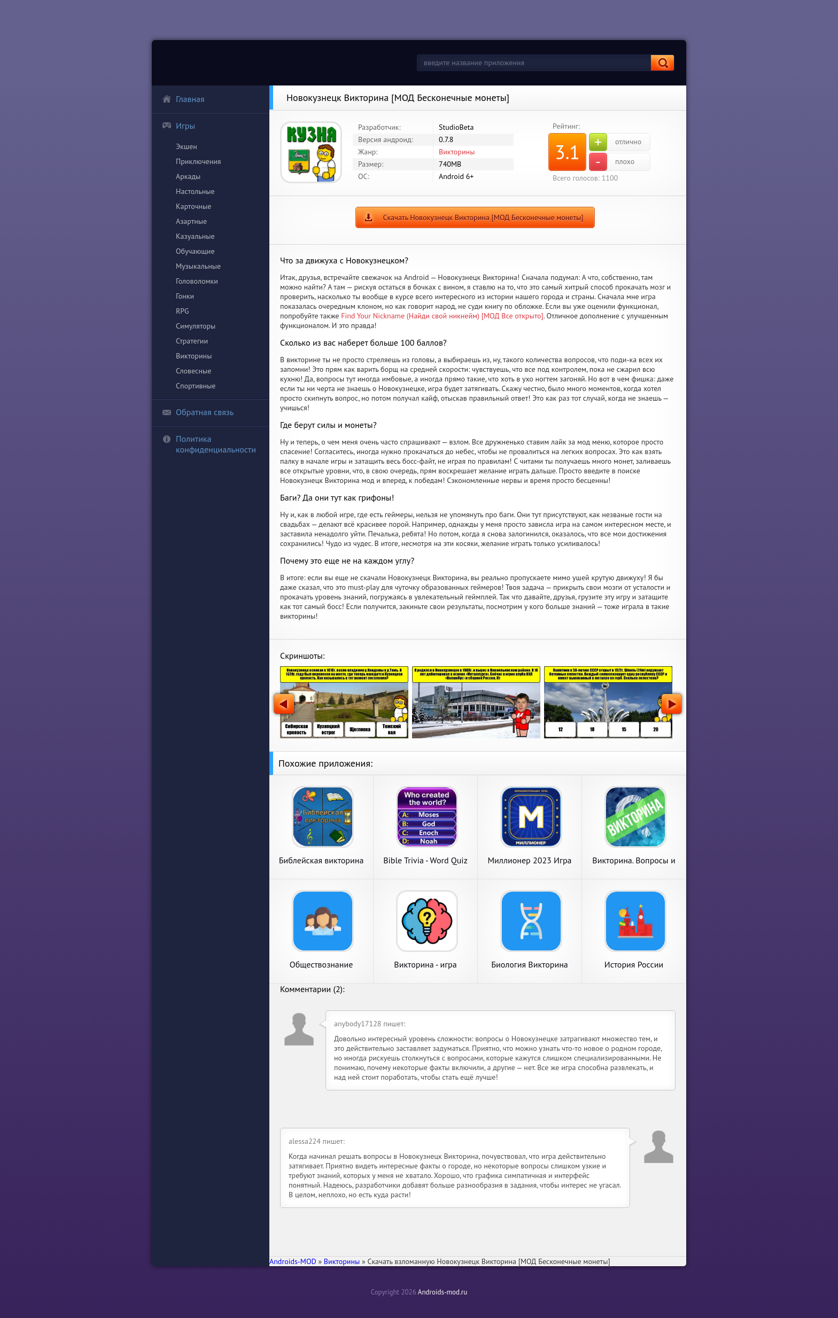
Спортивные (195, 386)
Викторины (194, 356)
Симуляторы (195, 326)
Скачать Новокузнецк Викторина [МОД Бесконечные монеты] (483, 217)
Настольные (195, 191)
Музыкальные (198, 266)
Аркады (188, 176)
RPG (182, 311)
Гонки (185, 296)
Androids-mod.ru (442, 1292)
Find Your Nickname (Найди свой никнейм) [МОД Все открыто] (442, 316)
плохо (611, 162)
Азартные (191, 221)
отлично (615, 142)
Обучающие (195, 251)
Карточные (193, 206)
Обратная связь (198, 412)
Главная (183, 98)
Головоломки (197, 281)
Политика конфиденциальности (209, 444)
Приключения (198, 161)
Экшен (186, 146)
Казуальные (195, 236)
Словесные (193, 371)
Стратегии (192, 341)
